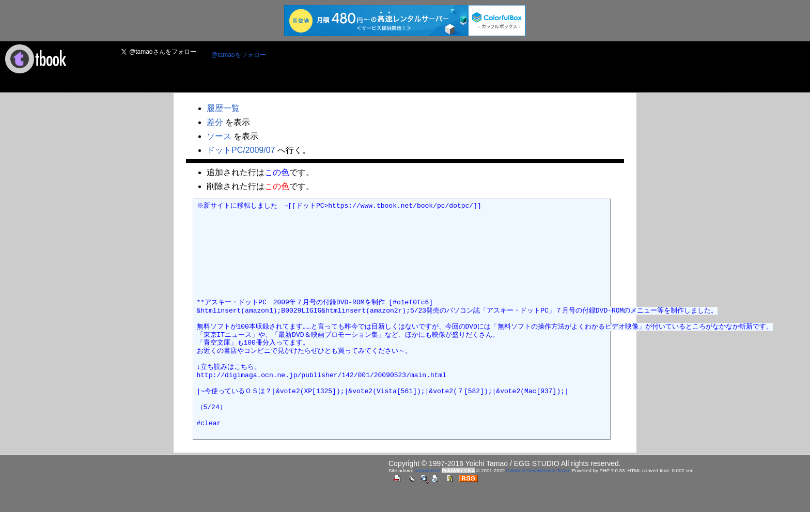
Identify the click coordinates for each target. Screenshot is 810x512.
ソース (219, 136)
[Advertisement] (462, 67)
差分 (215, 122)
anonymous (428, 470)
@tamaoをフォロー (238, 54)
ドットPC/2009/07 (241, 150)
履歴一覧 (223, 108)
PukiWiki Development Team (537, 470)
